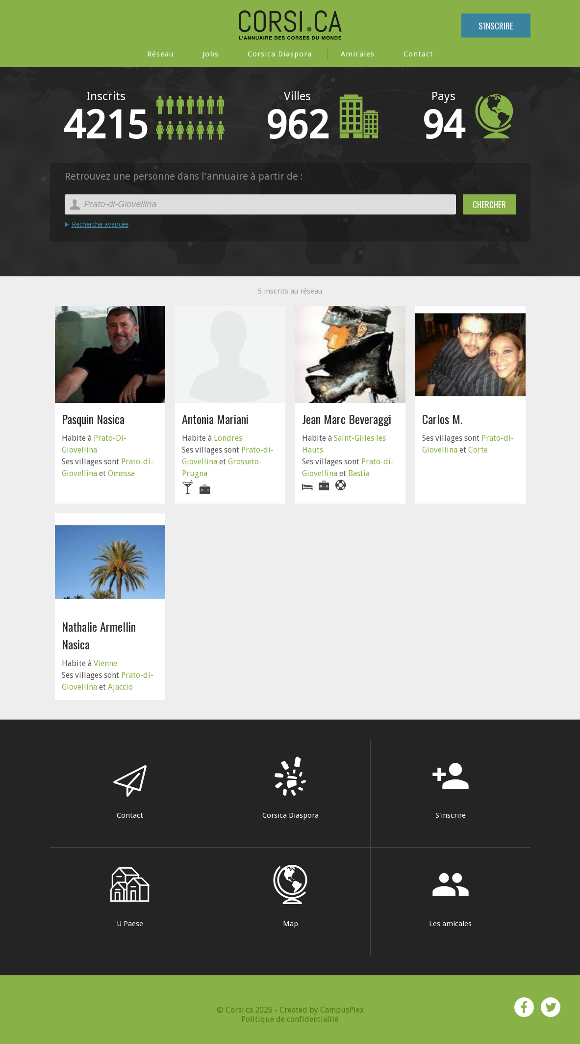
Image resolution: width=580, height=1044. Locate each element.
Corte (478, 450)
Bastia (359, 473)
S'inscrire (496, 26)
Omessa (121, 473)
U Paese (129, 896)
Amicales (358, 54)
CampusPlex (342, 1010)
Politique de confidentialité (290, 1019)
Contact (418, 54)
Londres (228, 438)
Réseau (160, 54)
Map (290, 896)
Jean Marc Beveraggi (346, 419)
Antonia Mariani (215, 419)
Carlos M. (442, 419)
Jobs (210, 54)
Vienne (105, 663)
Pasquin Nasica (93, 419)
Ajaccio (120, 687)
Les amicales (450, 896)
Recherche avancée (100, 224)
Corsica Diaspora (280, 54)
